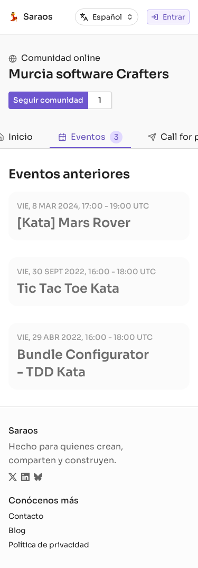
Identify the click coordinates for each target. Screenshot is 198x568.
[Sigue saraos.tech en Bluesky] (38, 478)
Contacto (25, 516)
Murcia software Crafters (88, 74)
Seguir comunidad (48, 100)
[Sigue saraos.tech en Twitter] (12, 478)
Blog (16, 530)
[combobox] (113, 17)
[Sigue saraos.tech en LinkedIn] (25, 478)
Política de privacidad (48, 544)
